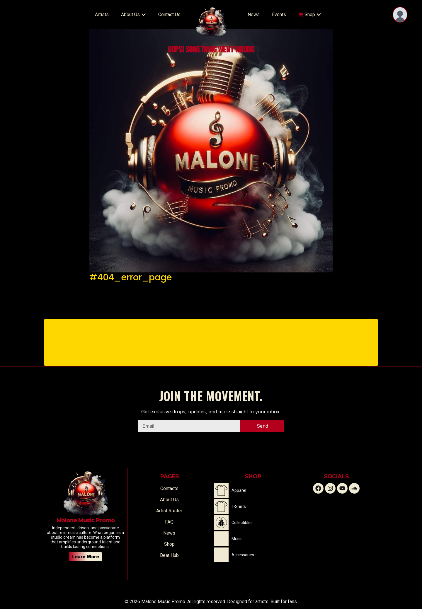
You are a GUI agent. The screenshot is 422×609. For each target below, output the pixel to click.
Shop (169, 544)
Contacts (169, 488)
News (169, 533)
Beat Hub (169, 555)
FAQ (169, 522)
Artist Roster (169, 511)
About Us (169, 499)
